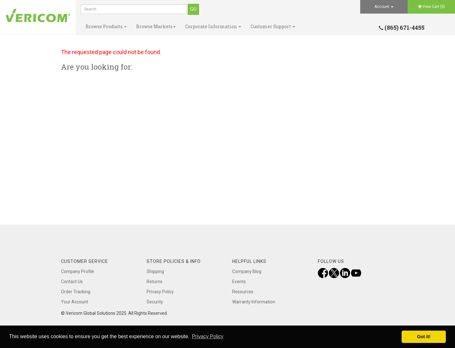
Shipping (155, 271)
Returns (154, 281)
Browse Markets (156, 26)
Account (383, 6)
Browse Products (106, 26)
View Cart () (431, 6)
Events (239, 281)
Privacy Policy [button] (207, 336)
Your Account (74, 301)
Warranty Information (253, 301)
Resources (242, 291)
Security (155, 301)
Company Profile (77, 271)
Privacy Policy (160, 291)
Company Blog (246, 271)
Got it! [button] (423, 336)
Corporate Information (213, 26)
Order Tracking (75, 291)
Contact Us (72, 281)
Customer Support (273, 26)
